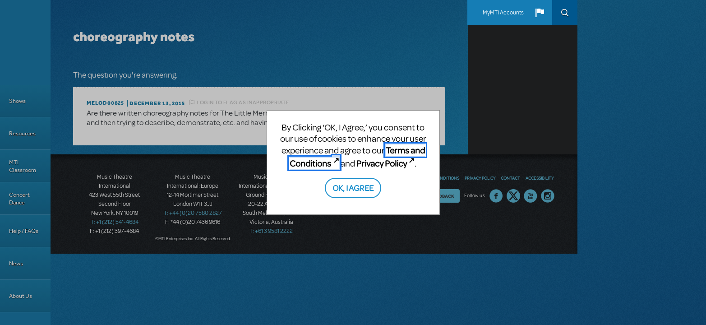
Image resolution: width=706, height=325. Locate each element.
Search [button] (564, 12)
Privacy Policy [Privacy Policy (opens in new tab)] (381, 163)
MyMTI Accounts (503, 12)
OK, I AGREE (353, 187)
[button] (539, 12)
